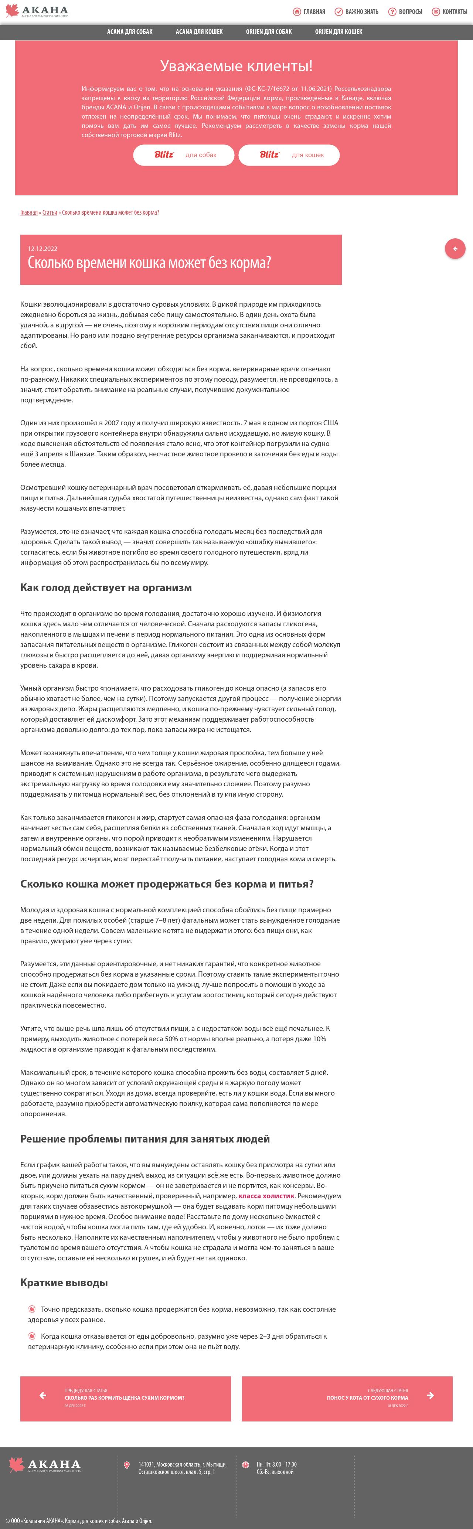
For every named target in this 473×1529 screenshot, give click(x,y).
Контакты (455, 12)
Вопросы (410, 12)
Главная (314, 12)
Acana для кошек (199, 32)
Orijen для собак (269, 32)
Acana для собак (130, 32)
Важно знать (362, 12)
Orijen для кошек (339, 32)
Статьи (49, 213)
